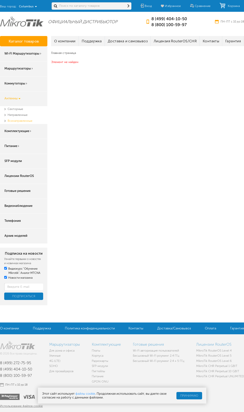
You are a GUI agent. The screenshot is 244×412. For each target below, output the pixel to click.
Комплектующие (18, 131)
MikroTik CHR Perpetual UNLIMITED (220, 376)
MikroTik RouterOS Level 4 (214, 350)
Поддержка (92, 41)
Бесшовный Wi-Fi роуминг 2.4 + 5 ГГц (158, 361)
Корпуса (97, 355)
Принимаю (189, 395)
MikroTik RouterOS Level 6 (214, 361)
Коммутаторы (16, 83)
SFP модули (13, 161)
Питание (12, 146)
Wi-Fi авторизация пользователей (156, 350)
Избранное (173, 6)
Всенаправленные (20, 121)
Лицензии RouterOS (19, 176)
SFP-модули (100, 366)
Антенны (12, 98)
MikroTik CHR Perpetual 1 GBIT (216, 366)
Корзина (233, 6)
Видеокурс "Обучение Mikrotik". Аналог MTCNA (22, 271)
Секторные (15, 109)
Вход (148, 6)
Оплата (210, 328)
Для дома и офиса (62, 350)
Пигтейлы (98, 371)
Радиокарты (100, 361)
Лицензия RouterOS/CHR (175, 41)
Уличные (55, 355)
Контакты (211, 41)
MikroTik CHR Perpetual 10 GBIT (217, 371)
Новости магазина (18, 278)
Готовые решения (17, 191)
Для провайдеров (61, 371)
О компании (65, 41)
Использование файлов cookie (21, 406)
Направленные (18, 115)
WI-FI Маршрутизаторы (23, 53)
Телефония (12, 221)
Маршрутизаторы (19, 68)
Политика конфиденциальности (90, 328)
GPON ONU (100, 381)
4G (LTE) (54, 361)
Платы (96, 350)
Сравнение (203, 6)
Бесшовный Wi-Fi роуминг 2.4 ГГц (156, 355)
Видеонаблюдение (18, 206)
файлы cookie (85, 394)
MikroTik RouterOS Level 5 (214, 355)
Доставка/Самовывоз (174, 328)
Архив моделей (15, 236)
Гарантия (233, 41)
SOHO (53, 366)
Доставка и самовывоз (128, 41)
